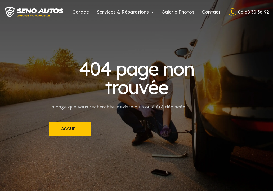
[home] (34, 12)
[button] (125, 12)
